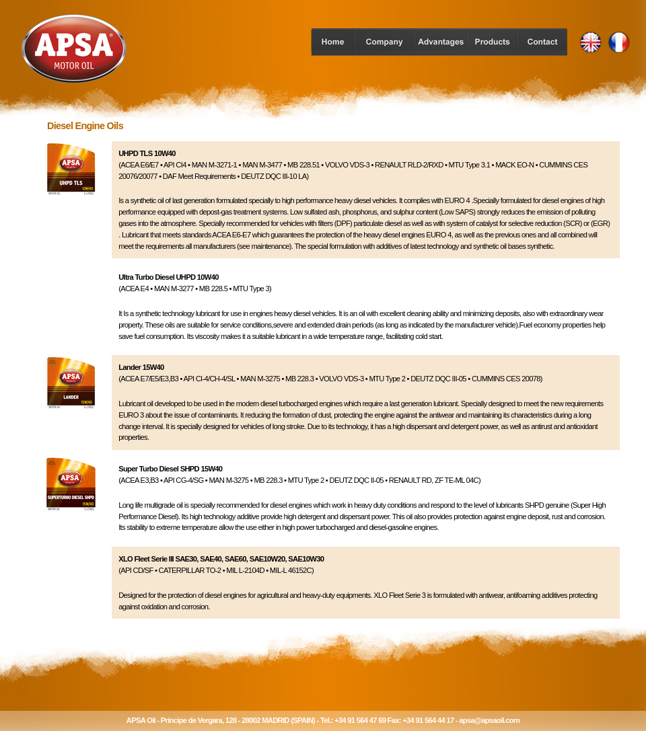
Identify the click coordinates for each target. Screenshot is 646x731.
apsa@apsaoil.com (489, 720)
